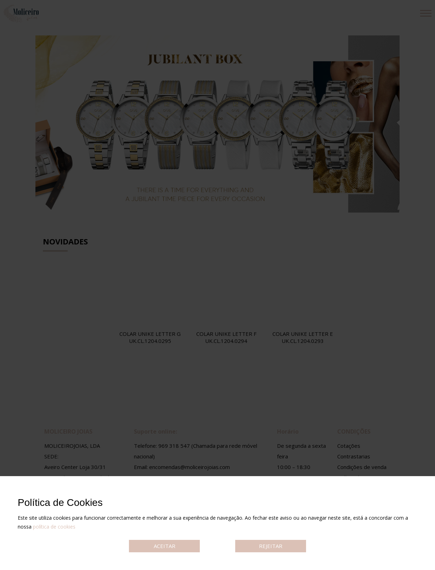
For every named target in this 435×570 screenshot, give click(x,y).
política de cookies (54, 526)
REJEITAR (270, 545)
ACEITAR (164, 545)
